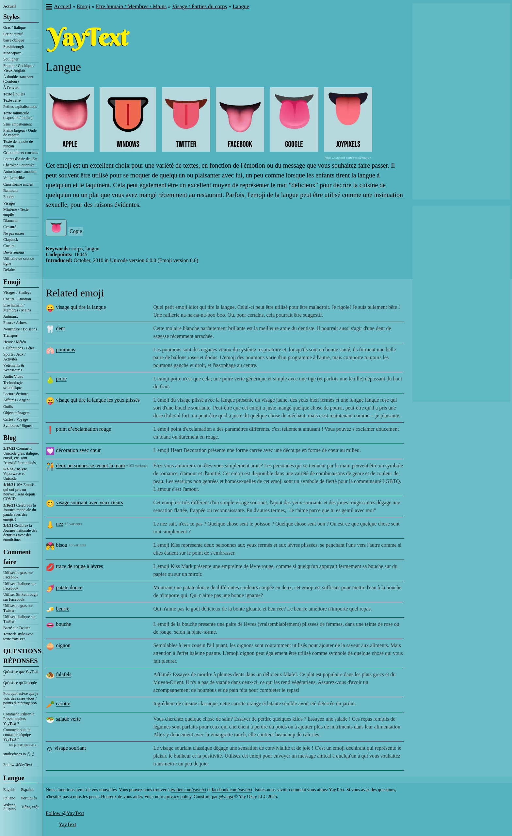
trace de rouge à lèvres (79, 566)
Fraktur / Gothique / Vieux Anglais (19, 68)
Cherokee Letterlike (19, 165)
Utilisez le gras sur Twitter (18, 607)
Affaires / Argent (16, 400)
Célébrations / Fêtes (18, 348)
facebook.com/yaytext (232, 789)
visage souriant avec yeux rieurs (89, 502)
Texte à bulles (14, 94)
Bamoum (10, 190)
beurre (62, 608)
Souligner (11, 59)
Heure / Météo (14, 342)
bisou (61, 545)
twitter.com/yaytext (188, 789)
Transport (10, 335)
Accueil (9, 6)
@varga (226, 796)
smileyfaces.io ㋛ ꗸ (18, 754)
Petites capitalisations (20, 106)
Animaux (10, 316)
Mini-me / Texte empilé (16, 211)
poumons (65, 349)
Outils (8, 406)
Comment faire (17, 556)
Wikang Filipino (9, 807)
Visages (9, 203)
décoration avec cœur (78, 450)
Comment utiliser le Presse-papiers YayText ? (18, 719)
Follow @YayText (17, 764)
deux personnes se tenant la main (90, 465)
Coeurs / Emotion (17, 299)
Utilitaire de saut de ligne (18, 260)
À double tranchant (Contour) (18, 79)
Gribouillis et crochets (20, 152)
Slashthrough (13, 46)
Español (27, 789)
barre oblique (13, 40)
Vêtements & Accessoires (13, 367)
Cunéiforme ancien (18, 184)
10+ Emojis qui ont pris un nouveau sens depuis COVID (19, 491)
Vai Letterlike (14, 178)
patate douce (69, 587)
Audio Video (13, 376)
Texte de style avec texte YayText (18, 636)
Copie (76, 231)
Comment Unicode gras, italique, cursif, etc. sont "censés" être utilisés (21, 455)
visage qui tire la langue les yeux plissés (97, 400)
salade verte (68, 719)
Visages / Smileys (17, 292)
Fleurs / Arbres (14, 322)
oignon (63, 645)
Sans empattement (17, 124)
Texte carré (12, 100)
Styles (11, 16)
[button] (48, 7)
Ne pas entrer (13, 233)
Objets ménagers (16, 412)
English (9, 789)
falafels (63, 674)
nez (59, 524)
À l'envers (11, 87)
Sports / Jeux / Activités (14, 356)
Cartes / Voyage (15, 419)
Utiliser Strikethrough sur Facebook (20, 596)
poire (61, 378)
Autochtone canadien (20, 171)
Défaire (9, 269)
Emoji (11, 281)
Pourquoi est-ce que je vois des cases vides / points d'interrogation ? (20, 700)
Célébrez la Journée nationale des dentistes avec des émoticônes (20, 532)
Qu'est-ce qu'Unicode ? (20, 685)
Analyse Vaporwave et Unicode (15, 474)
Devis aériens (13, 252)
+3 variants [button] (77, 545)
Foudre (8, 196)
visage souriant (70, 748)
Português (29, 798)
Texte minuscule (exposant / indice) (17, 115)
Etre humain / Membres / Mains (17, 307)
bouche (63, 624)
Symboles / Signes (17, 425)
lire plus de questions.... (24, 745)
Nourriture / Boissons (20, 329)
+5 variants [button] (73, 524)
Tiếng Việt (30, 807)
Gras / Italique (14, 27)
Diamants (10, 220)
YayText (67, 824)
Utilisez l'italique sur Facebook (19, 586)
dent (60, 328)
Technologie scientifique (13, 385)
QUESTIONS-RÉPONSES (21, 655)
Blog (9, 437)
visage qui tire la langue (81, 307)
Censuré (9, 227)
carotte (63, 703)
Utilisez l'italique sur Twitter (19, 619)
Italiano (9, 798)
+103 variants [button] (137, 465)
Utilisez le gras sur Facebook (18, 574)
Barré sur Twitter (16, 628)
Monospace (12, 53)
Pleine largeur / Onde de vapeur (20, 132)
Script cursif (13, 34)
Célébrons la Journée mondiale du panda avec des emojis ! (19, 512)
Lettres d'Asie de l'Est (20, 159)
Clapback (10, 239)
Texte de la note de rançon (18, 143)
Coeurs (8, 245)
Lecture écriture (15, 394)
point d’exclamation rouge (83, 429)
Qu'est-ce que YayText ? (21, 673)
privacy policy (179, 796)
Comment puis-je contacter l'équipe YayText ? (17, 734)
